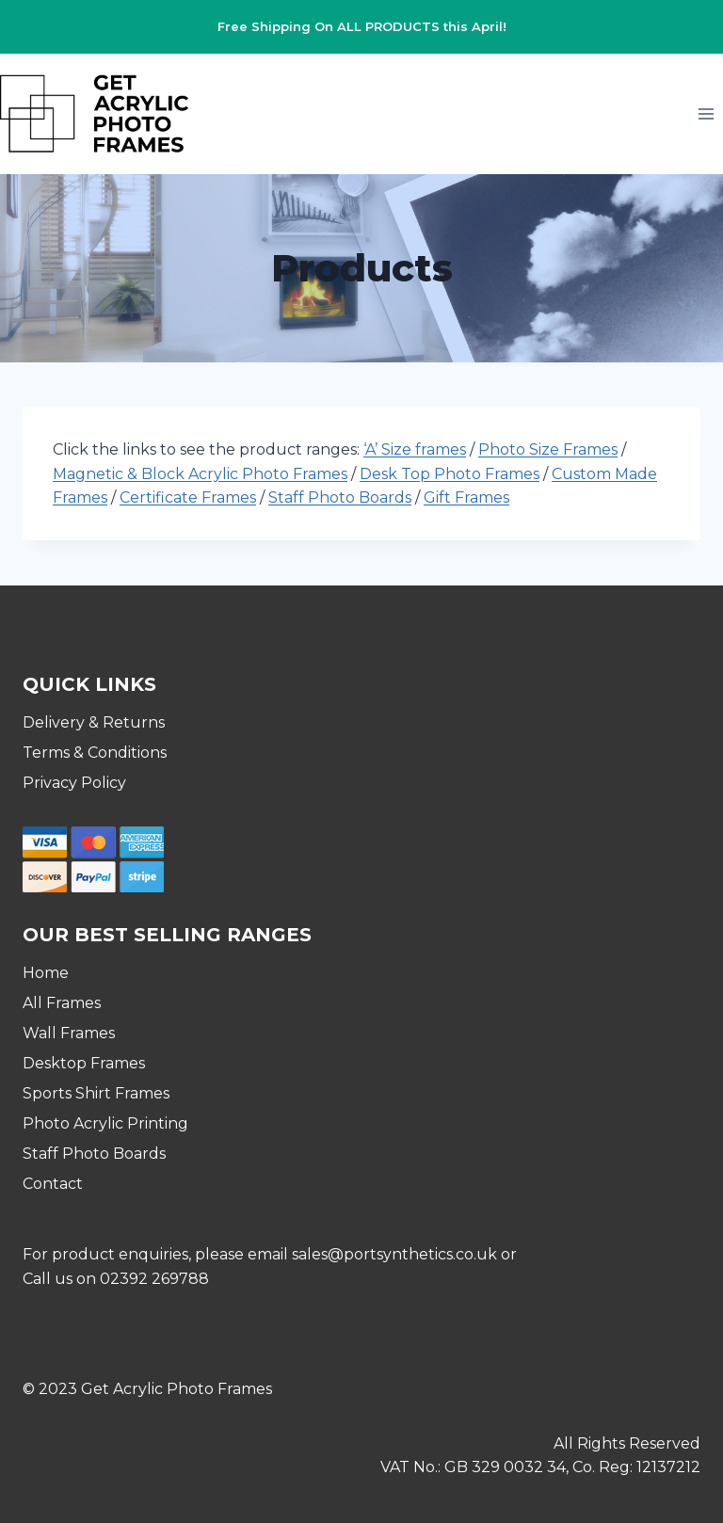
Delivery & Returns (94, 722)
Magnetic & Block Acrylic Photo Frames (200, 474)
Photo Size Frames (548, 449)
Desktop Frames (84, 1063)
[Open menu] (705, 113)
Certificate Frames (188, 497)
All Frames (62, 1003)
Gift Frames (466, 497)
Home (46, 973)
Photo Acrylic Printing (105, 1123)
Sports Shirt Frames (96, 1093)
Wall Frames (69, 1033)
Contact (53, 1184)
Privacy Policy (74, 783)
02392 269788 (154, 1279)
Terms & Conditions (95, 753)
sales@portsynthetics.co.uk (394, 1254)
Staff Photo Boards (339, 497)
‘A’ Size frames (414, 449)
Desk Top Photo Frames (449, 474)
